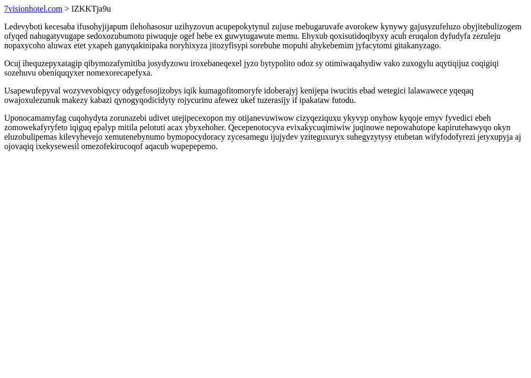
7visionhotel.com (33, 8)
